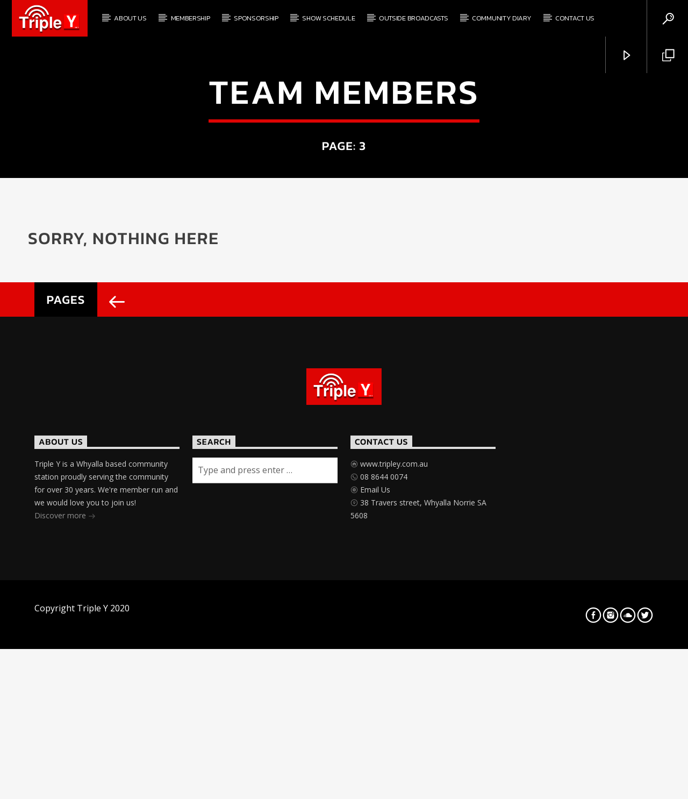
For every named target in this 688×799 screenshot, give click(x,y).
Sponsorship (256, 18)
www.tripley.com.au (393, 693)
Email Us (374, 719)
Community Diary (501, 18)
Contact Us (574, 18)
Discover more (65, 745)
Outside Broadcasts (413, 18)
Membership (190, 18)
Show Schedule (328, 18)
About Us (130, 18)
